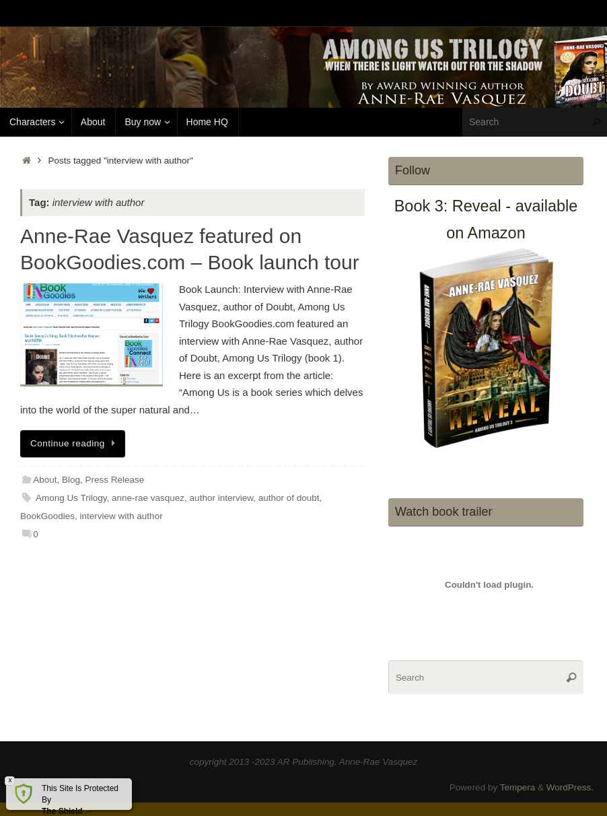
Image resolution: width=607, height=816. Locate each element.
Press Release (115, 480)
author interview (222, 498)
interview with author (121, 516)
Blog (71, 480)
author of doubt (289, 498)
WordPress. (570, 787)
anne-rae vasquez (148, 498)
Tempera (518, 787)
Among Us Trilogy (71, 498)
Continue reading (75, 443)
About (45, 480)
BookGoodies (47, 516)
